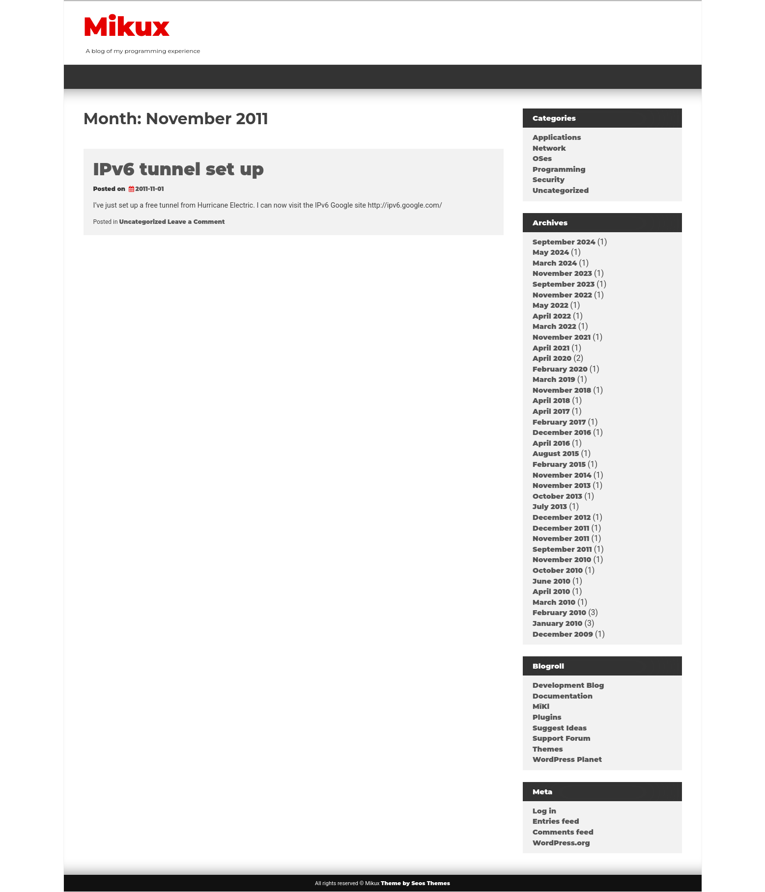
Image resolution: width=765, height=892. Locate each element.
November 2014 (562, 475)
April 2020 (552, 358)
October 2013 (557, 496)
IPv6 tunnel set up (178, 169)
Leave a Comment (196, 221)
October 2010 (558, 570)
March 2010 (554, 602)
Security (549, 179)
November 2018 (562, 390)
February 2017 (559, 422)
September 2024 (564, 242)
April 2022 (552, 316)
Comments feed (563, 832)
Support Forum (562, 738)
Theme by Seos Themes (415, 883)
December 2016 (562, 432)
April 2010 (551, 591)
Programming (559, 169)
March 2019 (554, 379)
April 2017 (551, 411)
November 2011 (561, 538)
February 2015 (559, 464)
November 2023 (562, 273)
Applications (557, 137)
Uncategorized (142, 221)
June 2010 (551, 581)
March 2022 (554, 326)
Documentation (563, 696)
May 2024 (551, 252)
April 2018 (551, 400)
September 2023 (564, 284)
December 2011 (561, 528)
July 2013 (550, 506)
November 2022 (562, 295)
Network (549, 148)
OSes (542, 158)
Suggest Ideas (560, 728)
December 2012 (562, 517)
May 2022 (550, 305)
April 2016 (551, 443)
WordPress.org (561, 842)
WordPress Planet (567, 759)
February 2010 (559, 612)
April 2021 (551, 348)
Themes (548, 749)
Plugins (547, 717)
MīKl (541, 706)
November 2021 (562, 337)
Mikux (127, 26)
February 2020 (560, 369)
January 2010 (557, 623)
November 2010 (562, 559)
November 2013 (562, 485)
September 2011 (562, 549)
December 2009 (563, 634)
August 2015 (556, 453)
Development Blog (568, 685)
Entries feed (556, 821)
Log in (544, 811)
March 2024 (555, 263)
